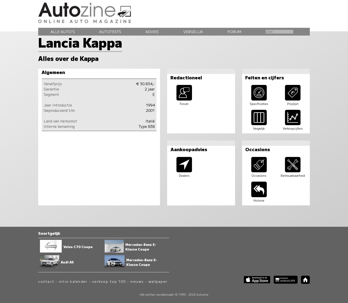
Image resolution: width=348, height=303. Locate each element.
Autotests (110, 31)
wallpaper (158, 281)
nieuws (137, 281)
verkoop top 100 (109, 281)
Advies (152, 31)
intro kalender (73, 281)
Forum (234, 31)
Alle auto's (63, 31)
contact (46, 281)
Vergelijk (193, 31)
